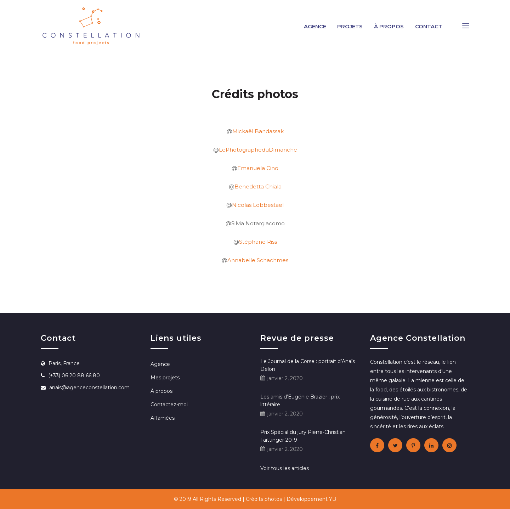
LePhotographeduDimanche (258, 149)
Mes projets (165, 377)
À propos (389, 26)
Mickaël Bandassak (258, 131)
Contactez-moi (169, 404)
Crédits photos (264, 499)
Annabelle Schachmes (257, 260)
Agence (315, 26)
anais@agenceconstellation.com (89, 387)
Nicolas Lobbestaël (258, 205)
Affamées (163, 418)
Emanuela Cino (257, 168)
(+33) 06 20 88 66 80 (74, 375)
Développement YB (311, 499)
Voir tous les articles (284, 468)
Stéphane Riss (258, 241)
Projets (350, 26)
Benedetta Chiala (258, 186)
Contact (428, 26)
